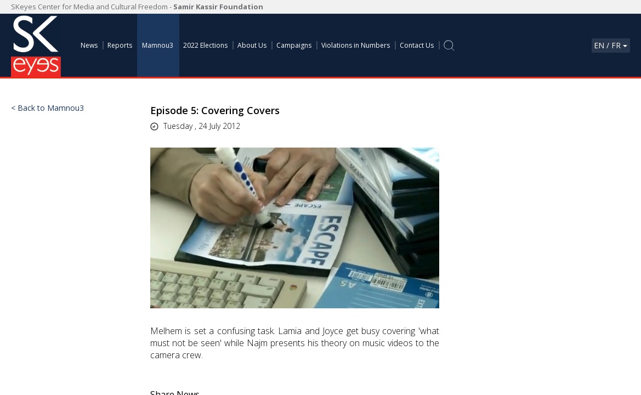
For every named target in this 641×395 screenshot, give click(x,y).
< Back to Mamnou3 (47, 108)
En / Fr (610, 45)
